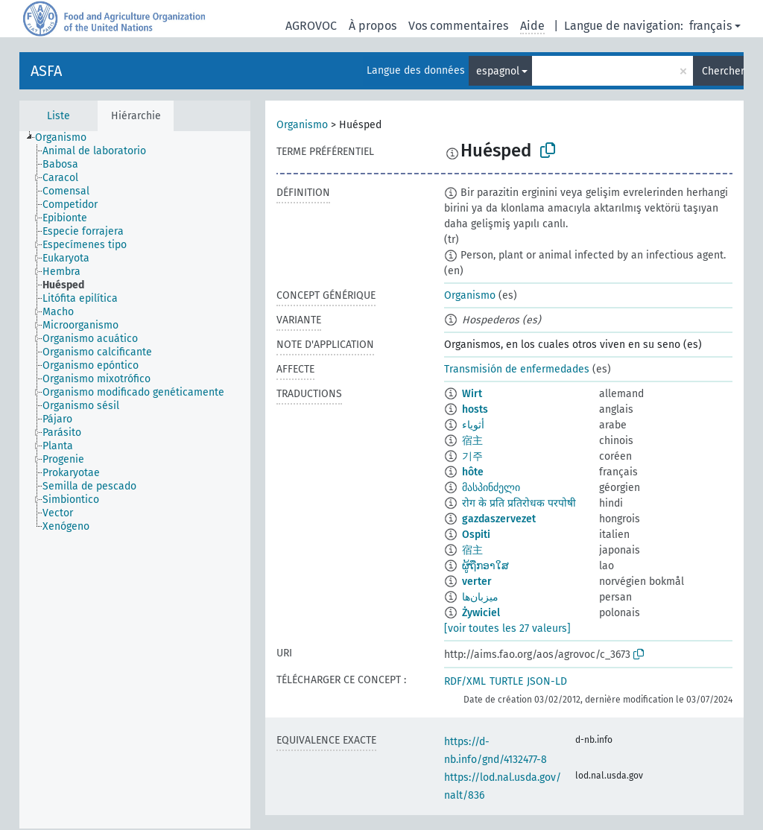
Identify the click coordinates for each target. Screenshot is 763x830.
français (710, 26)
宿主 (472, 440)
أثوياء (473, 425)
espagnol (497, 71)
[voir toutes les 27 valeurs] (507, 628)
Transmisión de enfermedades (516, 369)
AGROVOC (311, 26)
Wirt (472, 393)
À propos (372, 26)
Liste (58, 116)
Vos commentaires (458, 26)
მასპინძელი (491, 487)
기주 (472, 456)
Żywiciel (481, 612)
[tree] (134, 480)
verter (477, 581)
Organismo (302, 124)
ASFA (46, 71)
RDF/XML (465, 681)
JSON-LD (547, 681)
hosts (475, 409)
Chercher (723, 71)
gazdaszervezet (499, 519)
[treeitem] (67, 138)
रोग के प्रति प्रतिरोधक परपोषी (519, 503)
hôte (473, 472)
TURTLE (506, 681)
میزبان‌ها (480, 597)
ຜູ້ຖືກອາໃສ (485, 566)
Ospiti (476, 534)
